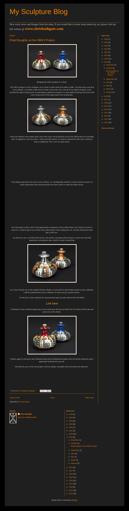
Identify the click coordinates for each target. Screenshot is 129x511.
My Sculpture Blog (39, 12)
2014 (106, 109)
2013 (106, 113)
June (108, 82)
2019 (106, 62)
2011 (106, 119)
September (110, 79)
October (109, 68)
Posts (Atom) (25, 402)
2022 (106, 52)
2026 (106, 39)
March (108, 89)
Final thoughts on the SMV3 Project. (32, 40)
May (108, 86)
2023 (106, 49)
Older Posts (89, 398)
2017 (106, 100)
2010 (106, 122)
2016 (106, 103)
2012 (106, 116)
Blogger (74, 500)
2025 (106, 42)
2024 (106, 46)
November (110, 65)
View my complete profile (27, 417)
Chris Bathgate (26, 414)
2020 (106, 59)
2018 (106, 96)
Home (52, 398)
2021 (106, 55)
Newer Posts (15, 398)
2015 (106, 106)
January (109, 92)
